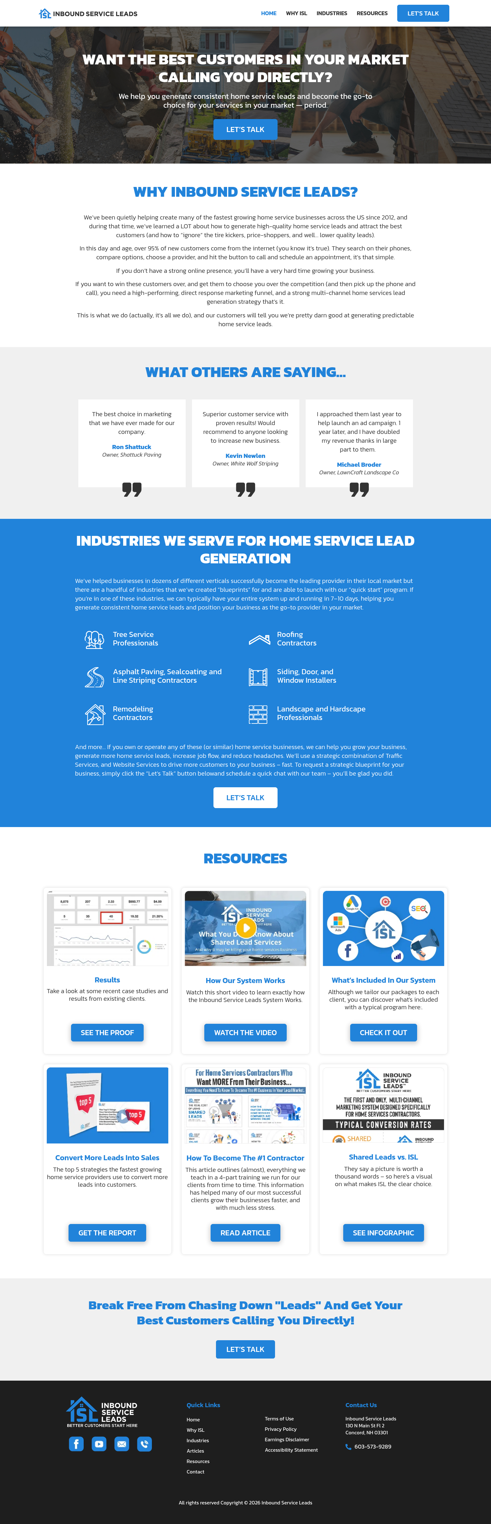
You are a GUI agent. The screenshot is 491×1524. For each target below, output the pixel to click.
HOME (269, 13)
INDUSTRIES (332, 13)
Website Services (136, 764)
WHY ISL (296, 13)
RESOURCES (372, 13)
